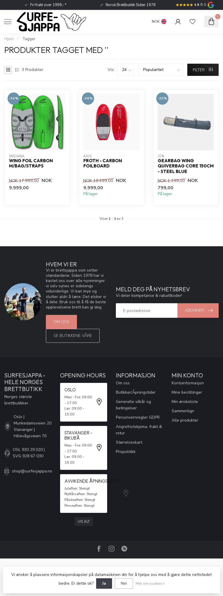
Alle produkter (185, 420)
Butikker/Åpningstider (136, 392)
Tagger (28, 39)
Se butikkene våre (72, 335)
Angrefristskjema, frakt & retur (139, 430)
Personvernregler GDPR (138, 417)
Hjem (9, 39)
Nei (124, 583)
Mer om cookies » (150, 583)
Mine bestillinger (187, 392)
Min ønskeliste (185, 401)
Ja (104, 583)
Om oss (61, 321)
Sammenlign (183, 411)
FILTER (203, 70)
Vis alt (84, 521)
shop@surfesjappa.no (32, 471)
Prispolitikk (126, 451)
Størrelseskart (129, 442)
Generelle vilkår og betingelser (133, 405)
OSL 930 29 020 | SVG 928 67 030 (29, 453)
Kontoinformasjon (188, 383)
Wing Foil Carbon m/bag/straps (31, 163)
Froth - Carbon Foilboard (102, 163)
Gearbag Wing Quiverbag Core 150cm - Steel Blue (186, 166)
